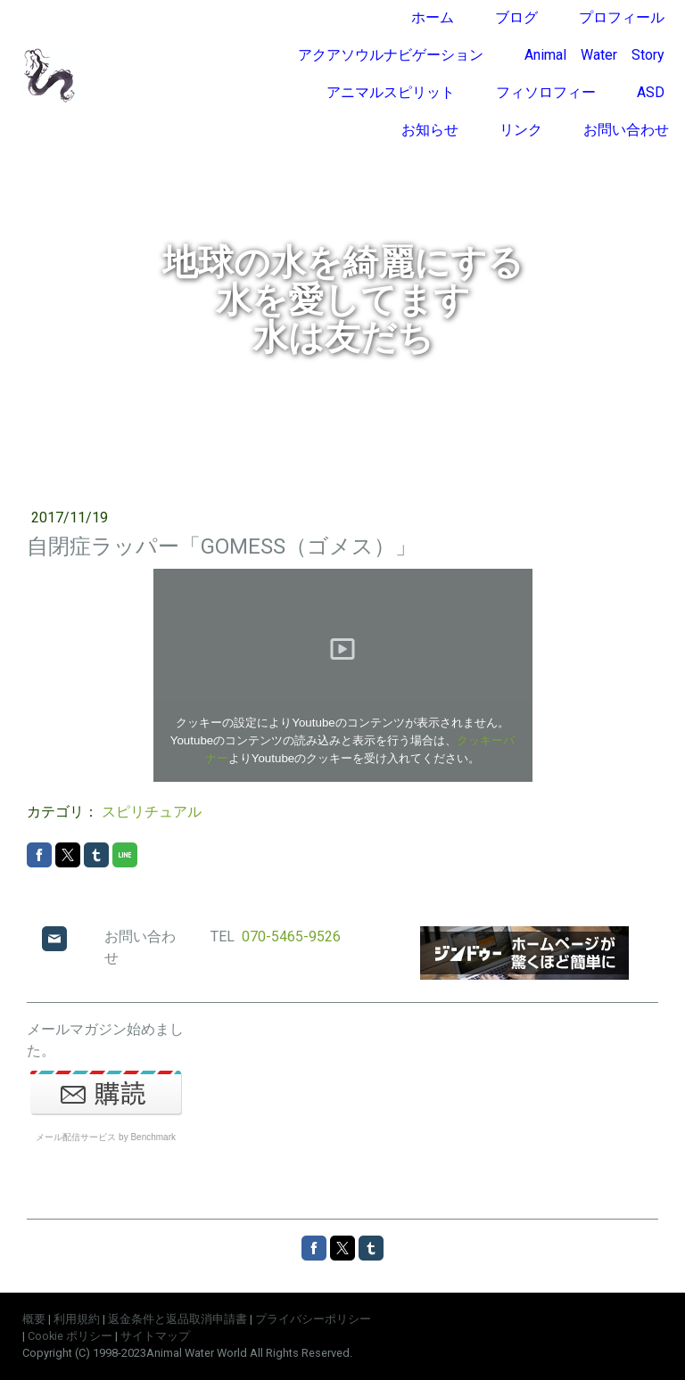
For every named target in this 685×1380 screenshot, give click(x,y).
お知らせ (429, 129)
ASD (650, 92)
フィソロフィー (546, 92)
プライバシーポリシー (313, 1319)
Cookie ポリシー (70, 1336)
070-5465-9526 (291, 936)
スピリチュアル (152, 811)
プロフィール (621, 17)
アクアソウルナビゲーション (390, 54)
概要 (33, 1319)
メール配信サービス (76, 1137)
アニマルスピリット (390, 92)
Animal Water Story (594, 54)
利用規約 (77, 1319)
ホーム (432, 17)
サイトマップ (155, 1336)
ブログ (516, 17)
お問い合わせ (626, 129)
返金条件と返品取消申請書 (177, 1319)
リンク (520, 129)
